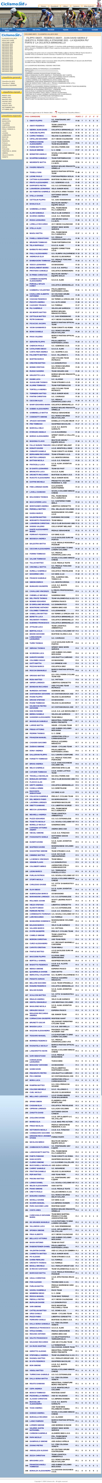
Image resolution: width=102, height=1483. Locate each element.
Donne (43, 6)
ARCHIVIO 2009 (7, 68)
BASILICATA (6, 121)
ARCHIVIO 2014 (7, 60)
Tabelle (65, 30)
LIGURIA (5, 133)
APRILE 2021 (6, 97)
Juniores (76, 6)
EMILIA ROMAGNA (8, 127)
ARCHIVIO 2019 (7, 52)
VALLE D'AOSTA (8, 155)
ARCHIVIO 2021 (7, 49)
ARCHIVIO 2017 (7, 55)
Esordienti (54, 6)
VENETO (5, 157)
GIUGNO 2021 (7, 101)
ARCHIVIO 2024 (7, 44)
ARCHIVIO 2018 (7, 54)
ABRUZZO (5, 119)
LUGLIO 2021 (6, 103)
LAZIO (4, 131)
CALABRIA (6, 123)
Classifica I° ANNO (8, 83)
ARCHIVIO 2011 (7, 65)
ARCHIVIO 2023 (7, 46)
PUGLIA (5, 143)
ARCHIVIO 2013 (7, 61)
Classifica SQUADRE (9, 85)
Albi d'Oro (36, 30)
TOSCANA (5, 149)
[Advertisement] (11, 201)
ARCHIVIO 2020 (7, 50)
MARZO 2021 (6, 95)
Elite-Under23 (89, 6)
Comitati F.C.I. (21, 30)
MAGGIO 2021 (7, 99)
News (80, 30)
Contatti (95, 30)
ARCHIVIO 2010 (7, 66)
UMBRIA (5, 153)
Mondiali (51, 30)
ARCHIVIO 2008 (7, 69)
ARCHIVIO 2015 (7, 58)
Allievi (65, 6)
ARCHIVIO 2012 (7, 63)
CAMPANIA (6, 125)
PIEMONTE (6, 141)
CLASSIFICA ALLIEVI (9, 38)
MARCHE (5, 137)
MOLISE (5, 139)
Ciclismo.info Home (7, 30)
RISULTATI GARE (8, 40)
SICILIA (4, 147)
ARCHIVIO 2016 (7, 57)
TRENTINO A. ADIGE (9, 151)
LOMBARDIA (6, 135)
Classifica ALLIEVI (8, 81)
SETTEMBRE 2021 (8, 107)
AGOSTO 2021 (7, 105)
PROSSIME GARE (8, 42)
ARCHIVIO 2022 (7, 47)
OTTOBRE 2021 (7, 109)
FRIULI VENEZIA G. (8, 129)
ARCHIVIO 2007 (7, 71)
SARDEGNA (6, 145)
